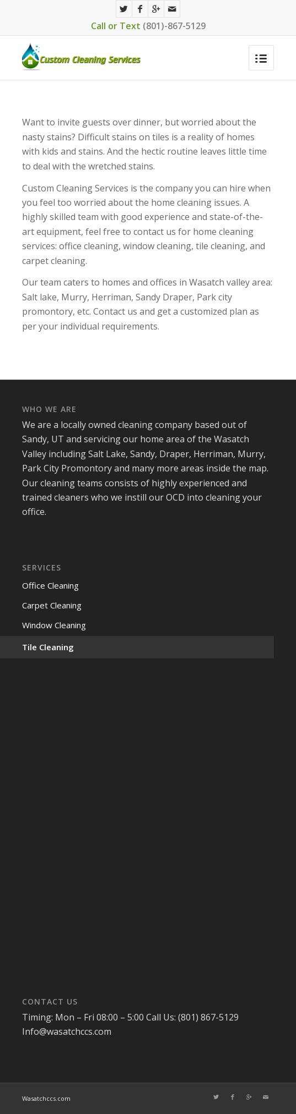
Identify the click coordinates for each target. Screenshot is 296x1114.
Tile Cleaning (48, 646)
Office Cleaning (50, 585)
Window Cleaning (54, 624)
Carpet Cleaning (52, 605)
